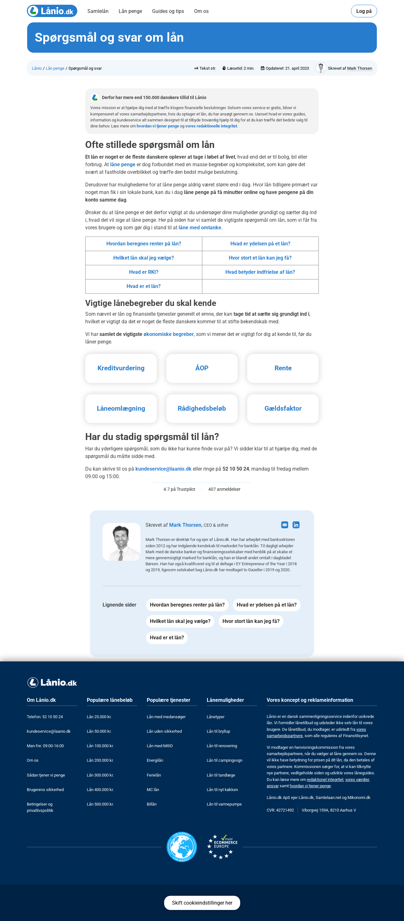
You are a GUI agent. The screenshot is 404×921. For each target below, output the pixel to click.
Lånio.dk (306, 797)
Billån (152, 804)
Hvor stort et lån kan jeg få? (260, 258)
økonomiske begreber (169, 334)
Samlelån (98, 11)
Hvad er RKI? (143, 272)
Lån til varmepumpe (224, 804)
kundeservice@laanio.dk (163, 469)
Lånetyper (215, 716)
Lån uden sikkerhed (164, 731)
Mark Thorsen (359, 68)
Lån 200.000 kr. (100, 760)
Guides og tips (168, 11)
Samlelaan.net (328, 797)
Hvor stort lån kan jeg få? (251, 621)
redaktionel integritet (325, 779)
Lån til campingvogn (224, 760)
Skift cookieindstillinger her (202, 903)
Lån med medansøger (166, 716)
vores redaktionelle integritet (211, 126)
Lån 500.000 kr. (100, 804)
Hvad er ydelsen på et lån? (260, 244)
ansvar (273, 785)
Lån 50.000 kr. (99, 731)
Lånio (37, 68)
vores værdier (357, 779)
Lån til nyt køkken (222, 789)
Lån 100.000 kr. (100, 745)
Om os (201, 11)
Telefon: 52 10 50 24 (45, 716)
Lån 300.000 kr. (100, 775)
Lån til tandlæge (221, 775)
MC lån (153, 789)
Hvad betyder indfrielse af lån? (260, 272)
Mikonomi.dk (359, 797)
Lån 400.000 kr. (100, 789)
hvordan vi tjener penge (158, 126)
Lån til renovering (222, 745)
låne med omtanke (200, 228)
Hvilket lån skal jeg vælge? (143, 258)
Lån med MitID (160, 745)
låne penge (122, 164)
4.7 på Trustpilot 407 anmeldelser (202, 489)
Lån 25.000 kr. (99, 716)
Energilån (155, 760)
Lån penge (130, 11)
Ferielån (154, 775)
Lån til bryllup (218, 731)
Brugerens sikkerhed (45, 789)
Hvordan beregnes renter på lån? (143, 244)
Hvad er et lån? (144, 286)
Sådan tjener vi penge (46, 775)
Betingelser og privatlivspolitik (40, 807)
